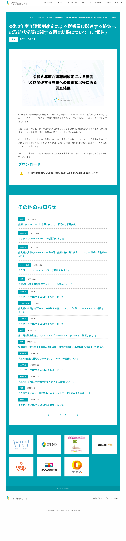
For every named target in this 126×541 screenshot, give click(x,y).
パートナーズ (80, 6)
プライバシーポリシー (112, 526)
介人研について (67, 6)
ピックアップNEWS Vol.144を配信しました (41, 298)
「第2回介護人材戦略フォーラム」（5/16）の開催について (48, 372)
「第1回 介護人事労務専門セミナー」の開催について (46, 400)
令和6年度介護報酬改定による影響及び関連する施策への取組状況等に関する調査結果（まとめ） (62, 173)
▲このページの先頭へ (63, 516)
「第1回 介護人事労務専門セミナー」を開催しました (45, 284)
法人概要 (102, 6)
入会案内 (92, 6)
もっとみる (63, 440)
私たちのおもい (42, 6)
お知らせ (55, 6)
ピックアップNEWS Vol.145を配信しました (41, 238)
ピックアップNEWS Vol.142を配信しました (41, 386)
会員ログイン (113, 6)
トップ (32, 17)
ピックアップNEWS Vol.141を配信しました (41, 428)
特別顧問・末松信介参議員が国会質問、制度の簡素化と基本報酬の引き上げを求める (61, 358)
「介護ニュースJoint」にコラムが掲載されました (44, 270)
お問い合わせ (97, 526)
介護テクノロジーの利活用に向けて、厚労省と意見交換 (47, 224)
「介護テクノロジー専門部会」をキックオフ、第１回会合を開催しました (56, 414)
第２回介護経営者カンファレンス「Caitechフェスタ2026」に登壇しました (57, 344)
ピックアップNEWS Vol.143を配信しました (41, 330)
